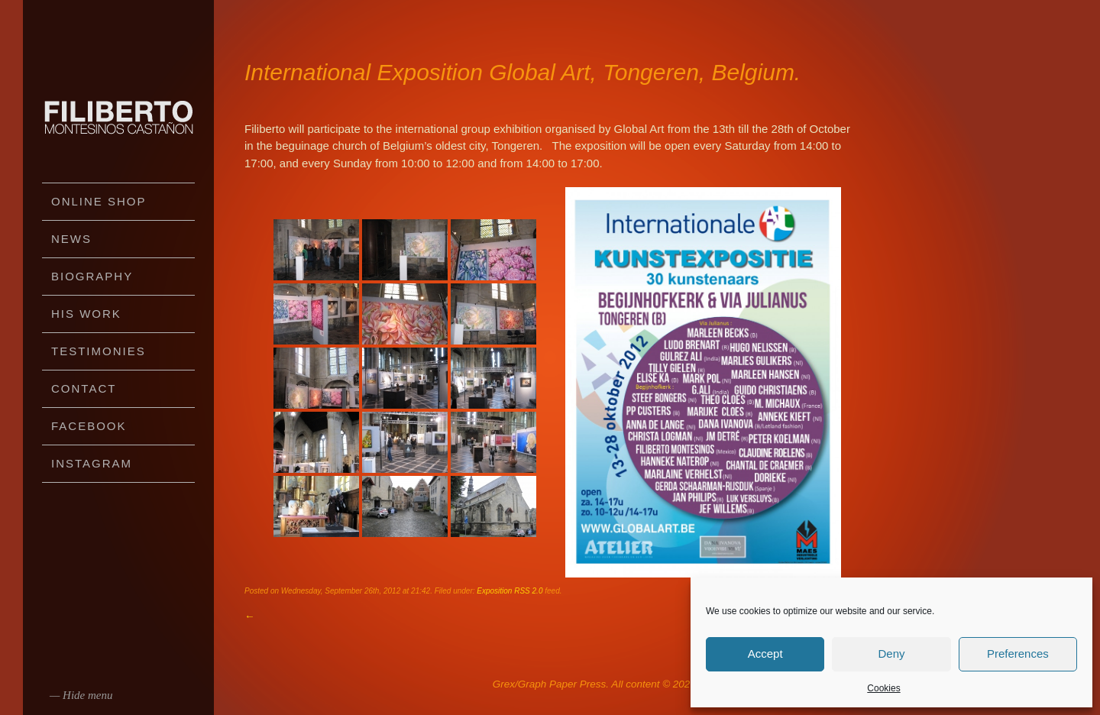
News (71, 238)
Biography (92, 276)
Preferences (1018, 653)
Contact (83, 388)
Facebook (89, 425)
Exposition (494, 591)
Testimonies (98, 351)
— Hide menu (81, 695)
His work (86, 313)
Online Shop (99, 201)
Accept (765, 653)
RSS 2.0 (528, 591)
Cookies (883, 688)
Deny (891, 653)
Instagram (91, 463)
